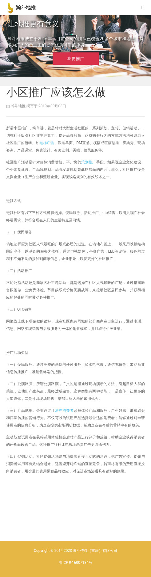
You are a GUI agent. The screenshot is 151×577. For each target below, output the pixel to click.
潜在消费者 (64, 410)
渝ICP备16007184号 (75, 562)
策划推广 (88, 162)
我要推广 (75, 58)
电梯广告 (46, 143)
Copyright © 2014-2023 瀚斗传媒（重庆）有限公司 (75, 550)
